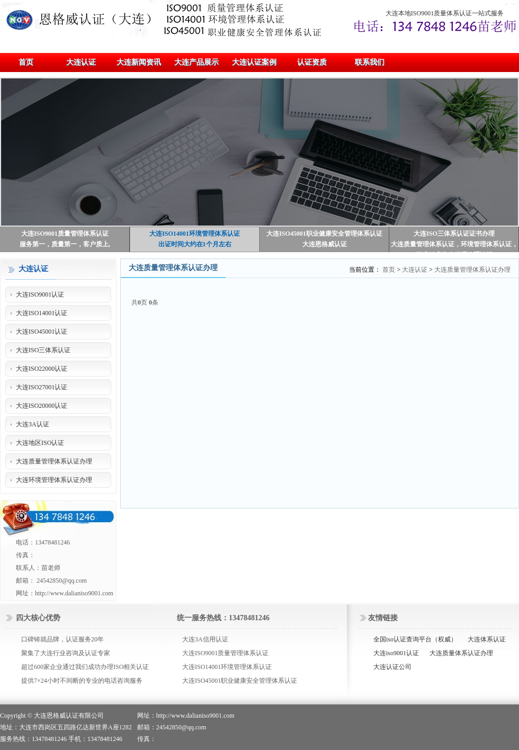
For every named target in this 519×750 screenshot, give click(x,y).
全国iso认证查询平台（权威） (415, 639)
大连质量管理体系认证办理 (472, 269)
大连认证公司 (392, 667)
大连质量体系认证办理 (461, 653)
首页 (388, 269)
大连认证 (414, 269)
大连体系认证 (487, 639)
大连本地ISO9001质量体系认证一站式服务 (445, 13)
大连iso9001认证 (396, 653)
